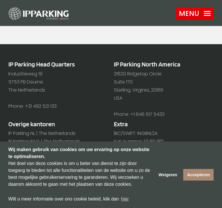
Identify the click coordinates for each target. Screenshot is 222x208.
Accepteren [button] (198, 174)
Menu (195, 13)
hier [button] (125, 198)
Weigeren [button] (168, 174)
